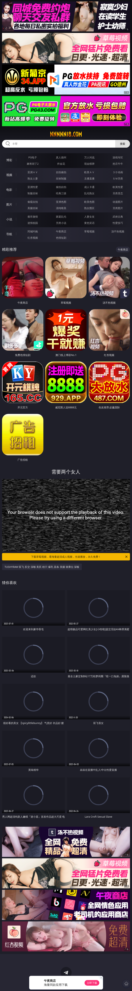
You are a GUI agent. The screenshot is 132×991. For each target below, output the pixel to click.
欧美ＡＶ (89, 172)
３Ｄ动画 (118, 172)
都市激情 (33, 216)
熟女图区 (89, 208)
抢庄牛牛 (118, 163)
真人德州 (61, 157)
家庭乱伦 (61, 216)
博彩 (9, 160)
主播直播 (89, 178)
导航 (9, 234)
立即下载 (92, 983)
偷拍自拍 (61, 187)
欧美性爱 (118, 187)
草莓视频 (89, 231)
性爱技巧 (118, 223)
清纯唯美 (61, 208)
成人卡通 (89, 187)
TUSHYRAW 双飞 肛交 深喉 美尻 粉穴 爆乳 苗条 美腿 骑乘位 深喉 (42, 567)
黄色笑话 (89, 223)
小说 (9, 219)
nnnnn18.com (66, 134)
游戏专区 (118, 157)
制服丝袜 (33, 193)
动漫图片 (118, 202)
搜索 (122, 143)
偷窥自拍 (33, 202)
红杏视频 (33, 237)
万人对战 (89, 157)
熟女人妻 (33, 178)
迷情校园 (33, 223)
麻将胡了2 (33, 163)
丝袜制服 (61, 178)
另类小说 (61, 223)
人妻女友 (89, 216)
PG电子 (32, 157)
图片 (9, 204)
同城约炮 (33, 231)
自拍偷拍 (61, 172)
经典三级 (61, 193)
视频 (9, 175)
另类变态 (118, 193)
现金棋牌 (89, 163)
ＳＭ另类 (118, 178)
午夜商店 (61, 231)
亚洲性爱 (33, 187)
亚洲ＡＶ (33, 172)
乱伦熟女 (89, 193)
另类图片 (118, 208)
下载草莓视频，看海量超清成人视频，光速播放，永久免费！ (79, 557)
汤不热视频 (117, 231)
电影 (9, 190)
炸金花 (61, 163)
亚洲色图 (61, 202)
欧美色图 (89, 202)
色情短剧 (61, 237)
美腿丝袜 (33, 208)
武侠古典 (118, 216)
